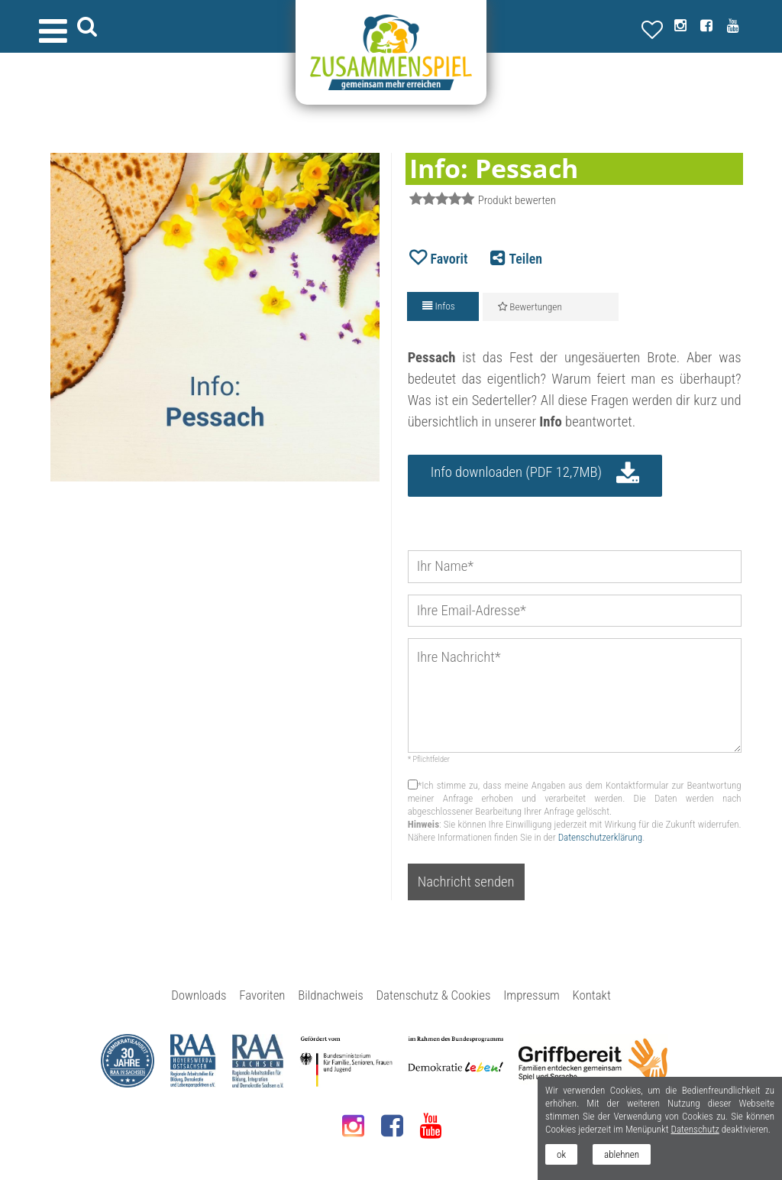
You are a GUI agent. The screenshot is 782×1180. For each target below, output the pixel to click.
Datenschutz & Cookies (433, 995)
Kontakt (592, 995)
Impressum (531, 995)
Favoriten (262, 995)
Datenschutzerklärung (600, 837)
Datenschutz (695, 1129)
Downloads (198, 995)
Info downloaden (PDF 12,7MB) (516, 472)
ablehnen (621, 1154)
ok (561, 1154)
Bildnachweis (331, 995)
